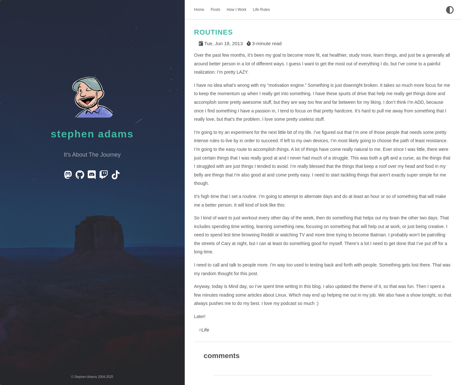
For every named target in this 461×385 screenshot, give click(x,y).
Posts (215, 9)
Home (199, 9)
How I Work (237, 9)
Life (205, 329)
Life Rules (261, 9)
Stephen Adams (92, 134)
